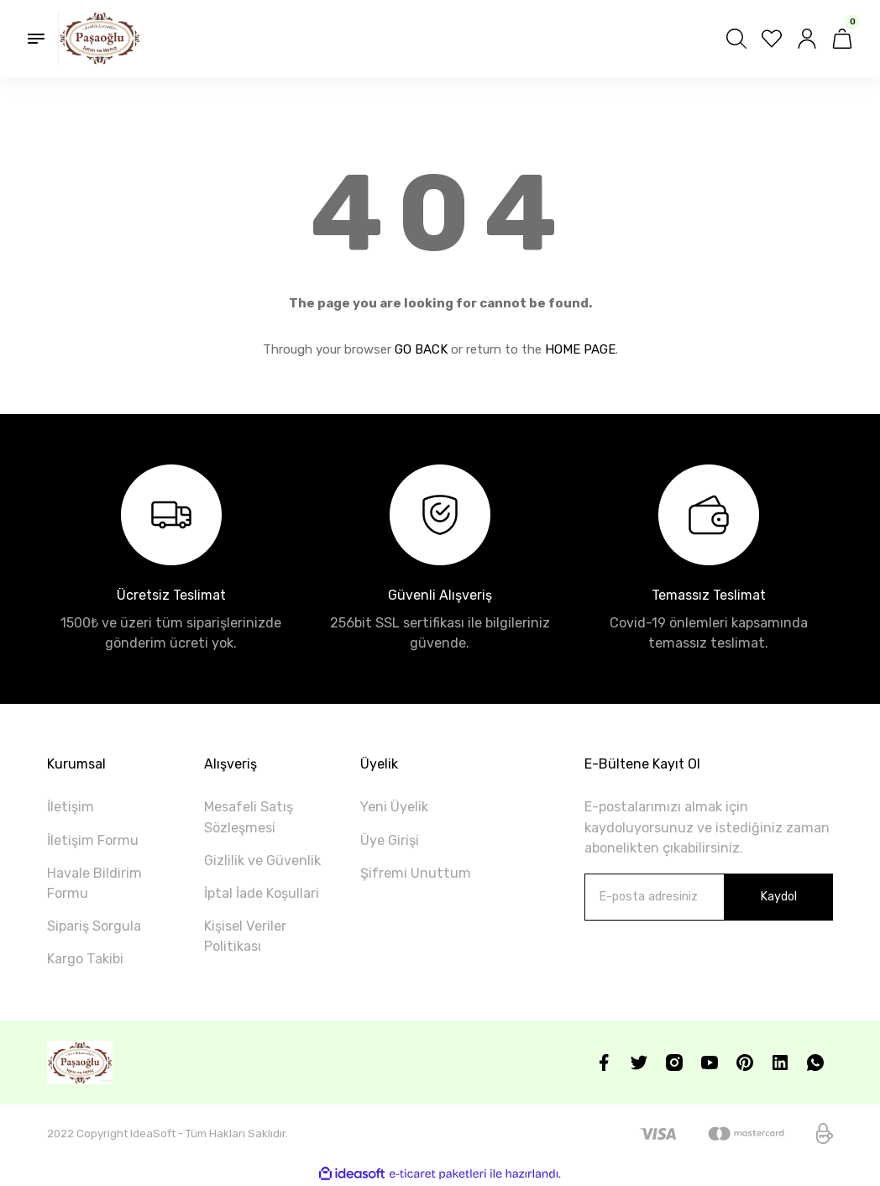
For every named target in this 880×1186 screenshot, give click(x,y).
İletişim (70, 807)
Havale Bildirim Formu (94, 883)
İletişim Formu (93, 840)
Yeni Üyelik (394, 807)
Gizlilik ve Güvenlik (262, 861)
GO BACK (421, 349)
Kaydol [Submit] (778, 897)
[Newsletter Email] (708, 897)
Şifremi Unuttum (415, 873)
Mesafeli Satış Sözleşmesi (248, 817)
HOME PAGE (580, 349)
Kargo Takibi (85, 959)
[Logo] (99, 39)
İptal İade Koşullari (261, 893)
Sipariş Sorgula (94, 926)
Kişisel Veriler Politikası (245, 936)
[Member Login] (807, 38)
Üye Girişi (389, 840)
